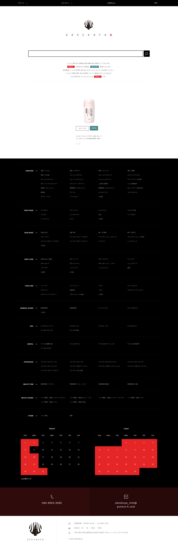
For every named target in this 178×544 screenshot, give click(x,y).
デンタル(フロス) (46, 348)
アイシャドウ (74, 210)
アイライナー (103, 210)
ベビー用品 (44, 415)
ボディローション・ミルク (107, 263)
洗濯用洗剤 (73, 308)
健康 (71, 415)
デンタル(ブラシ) (75, 344)
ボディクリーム (74, 263)
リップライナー (74, 214)
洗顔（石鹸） (131, 170)
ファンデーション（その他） (136, 237)
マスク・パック (45, 196)
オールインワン (103, 192)
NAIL (31, 326)
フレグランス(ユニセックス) (107, 362)
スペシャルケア (132, 285)
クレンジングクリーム (76, 179)
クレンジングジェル (47, 179)
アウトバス (44, 290)
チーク (72, 219)
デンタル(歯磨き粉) (47, 344)
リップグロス (131, 214)
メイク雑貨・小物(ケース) (49, 402)
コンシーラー (45, 237)
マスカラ (43, 214)
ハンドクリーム (103, 267)
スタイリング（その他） (77, 294)
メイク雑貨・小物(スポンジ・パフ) (80, 397)
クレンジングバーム (105, 179)
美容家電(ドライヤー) (47, 384)
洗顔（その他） (45, 175)
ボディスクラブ (103, 259)
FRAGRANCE (28, 362)
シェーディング (132, 241)
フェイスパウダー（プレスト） (79, 241)
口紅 (100, 214)
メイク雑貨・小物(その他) (78, 402)
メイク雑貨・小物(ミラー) (135, 397)
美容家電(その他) (132, 384)
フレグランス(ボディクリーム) (136, 366)
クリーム (72, 192)
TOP (155, 3)
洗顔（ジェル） (45, 170)
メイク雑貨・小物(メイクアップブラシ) (53, 397)
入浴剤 (43, 272)
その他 (101, 196)
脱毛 (128, 267)
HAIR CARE (29, 286)
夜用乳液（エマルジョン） (107, 188)
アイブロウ (44, 210)
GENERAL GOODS (26, 308)
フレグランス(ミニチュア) (135, 362)
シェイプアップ (132, 263)
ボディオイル (45, 263)
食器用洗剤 (44, 308)
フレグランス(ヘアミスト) (49, 366)
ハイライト (102, 241)
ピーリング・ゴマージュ (77, 183)
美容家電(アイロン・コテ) (78, 384)
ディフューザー (103, 308)
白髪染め (72, 290)
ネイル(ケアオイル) (47, 330)
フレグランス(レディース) (49, 362)
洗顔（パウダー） (75, 170)
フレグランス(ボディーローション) (109, 366)
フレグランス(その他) (76, 370)
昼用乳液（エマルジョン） (78, 188)
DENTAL (30, 344)
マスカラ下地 (131, 210)
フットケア (130, 259)
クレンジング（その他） (134, 179)
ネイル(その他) (74, 330)
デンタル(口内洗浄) (133, 344)
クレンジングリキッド (105, 175)
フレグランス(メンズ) (76, 362)
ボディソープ (74, 259)
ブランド (21, 3)
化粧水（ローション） (47, 188)
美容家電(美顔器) (104, 384)
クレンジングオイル (76, 175)
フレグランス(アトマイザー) (49, 370)
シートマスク (74, 196)
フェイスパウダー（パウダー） (50, 241)
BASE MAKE (28, 233)
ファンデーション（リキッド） (108, 237)
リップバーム (45, 219)
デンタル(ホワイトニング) (106, 344)
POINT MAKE (28, 210)
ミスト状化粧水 (132, 183)
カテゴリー (65, 3)
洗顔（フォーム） (104, 170)
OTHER (30, 416)
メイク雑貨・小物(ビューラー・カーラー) (111, 397)
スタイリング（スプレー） (49, 294)
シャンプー (44, 285)
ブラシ (101, 290)
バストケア (44, 267)
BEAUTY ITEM (28, 384)
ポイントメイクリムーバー (49, 183)
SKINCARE (29, 171)
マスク (101, 285)
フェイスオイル (132, 192)
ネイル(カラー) (131, 326)
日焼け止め (44, 232)
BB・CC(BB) (102, 232)
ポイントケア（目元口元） (135, 188)
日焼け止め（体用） (47, 259)
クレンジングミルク (133, 175)
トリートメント (74, 285)
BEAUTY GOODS (27, 398)
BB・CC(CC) (131, 232)
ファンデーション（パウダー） (79, 237)
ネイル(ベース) (74, 326)
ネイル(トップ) (103, 326)
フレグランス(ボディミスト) (78, 366)
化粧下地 (72, 232)
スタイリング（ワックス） (135, 290)
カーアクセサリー (132, 308)
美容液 (43, 192)
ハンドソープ (74, 267)
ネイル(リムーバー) (47, 326)
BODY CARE (28, 259)
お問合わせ (111, 3)
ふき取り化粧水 (103, 183)
